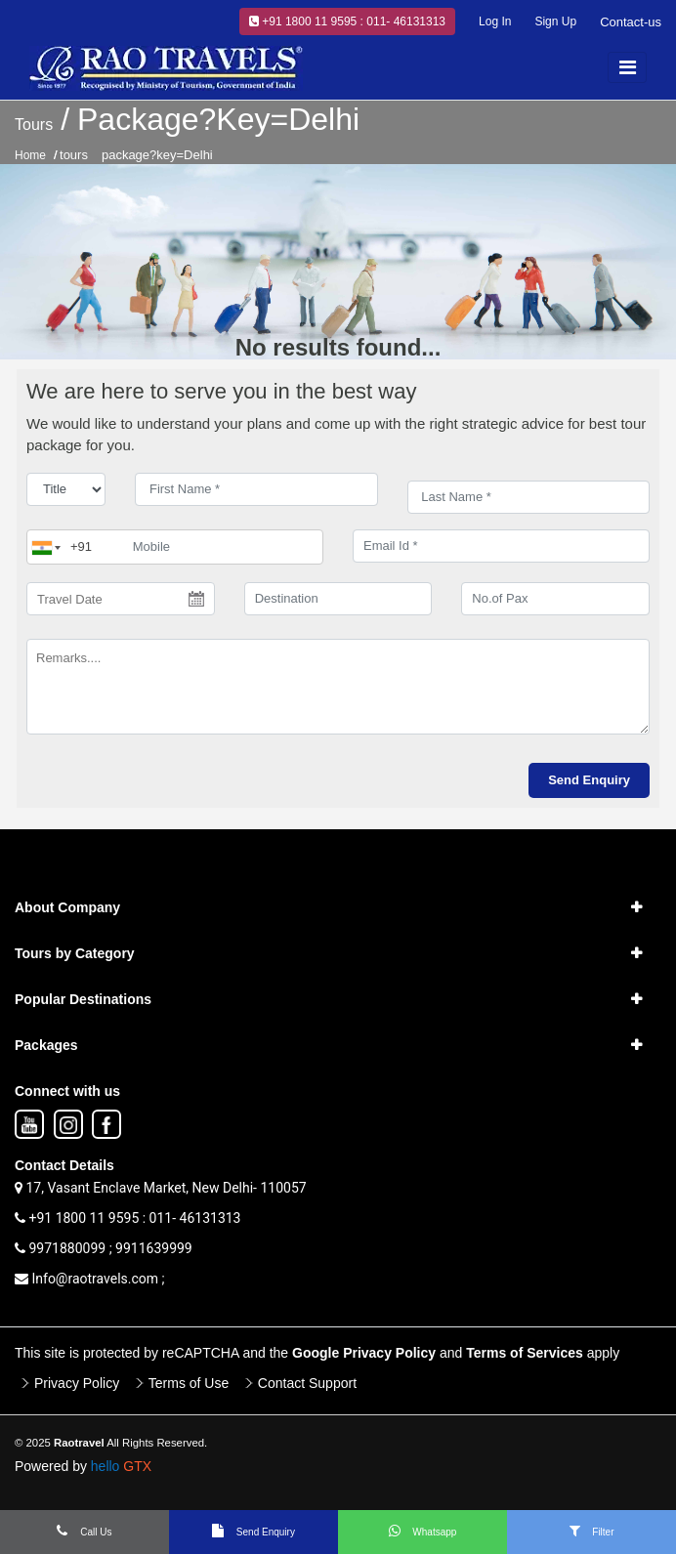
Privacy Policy (76, 1383)
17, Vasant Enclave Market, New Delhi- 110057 (161, 1188)
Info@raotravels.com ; (90, 1278)
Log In (495, 21)
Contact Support (307, 1383)
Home (30, 155)
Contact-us (630, 22)
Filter (592, 1530)
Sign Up (555, 21)
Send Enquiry (253, 1530)
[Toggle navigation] (627, 67)
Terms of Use (188, 1383)
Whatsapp (423, 1530)
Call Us (84, 1530)
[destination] (338, 598)
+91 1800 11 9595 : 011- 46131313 (347, 21)
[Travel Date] (120, 598)
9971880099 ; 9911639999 (103, 1248)
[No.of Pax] (555, 598)
